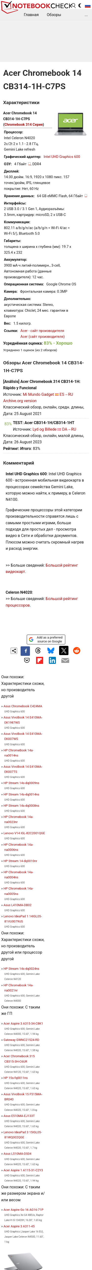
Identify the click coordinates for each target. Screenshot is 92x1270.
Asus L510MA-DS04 (17, 1153)
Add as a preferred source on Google (45, 639)
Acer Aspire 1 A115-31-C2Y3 (23, 1170)
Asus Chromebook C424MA (22, 706)
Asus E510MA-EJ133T (19, 1116)
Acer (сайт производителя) (42, 337)
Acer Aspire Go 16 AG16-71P (23, 1210)
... (86, 14)
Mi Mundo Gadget (38, 394)
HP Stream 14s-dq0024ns (21, 968)
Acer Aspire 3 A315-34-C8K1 (23, 1023)
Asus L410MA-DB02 (17, 905)
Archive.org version (20, 400)
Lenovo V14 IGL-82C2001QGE (24, 833)
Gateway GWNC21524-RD (21, 1040)
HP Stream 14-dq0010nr (20, 861)
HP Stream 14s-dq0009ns (21, 783)
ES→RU (66, 394)
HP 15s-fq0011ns (15, 1078)
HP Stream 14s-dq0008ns (21, 805)
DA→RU (69, 429)
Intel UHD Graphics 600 (62, 157)
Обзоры (54, 14)
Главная (31, 14)
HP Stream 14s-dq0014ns (21, 794)
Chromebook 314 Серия (23, 125)
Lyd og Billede (45, 429)
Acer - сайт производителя (42, 331)
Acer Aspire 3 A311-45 (19, 1226)
